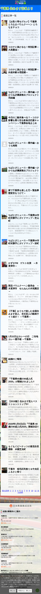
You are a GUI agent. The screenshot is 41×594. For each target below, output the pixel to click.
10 (32, 491)
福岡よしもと (7, 566)
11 (36, 491)
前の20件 (5, 491)
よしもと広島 (7, 549)
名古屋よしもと (7, 540)
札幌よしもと (7, 523)
